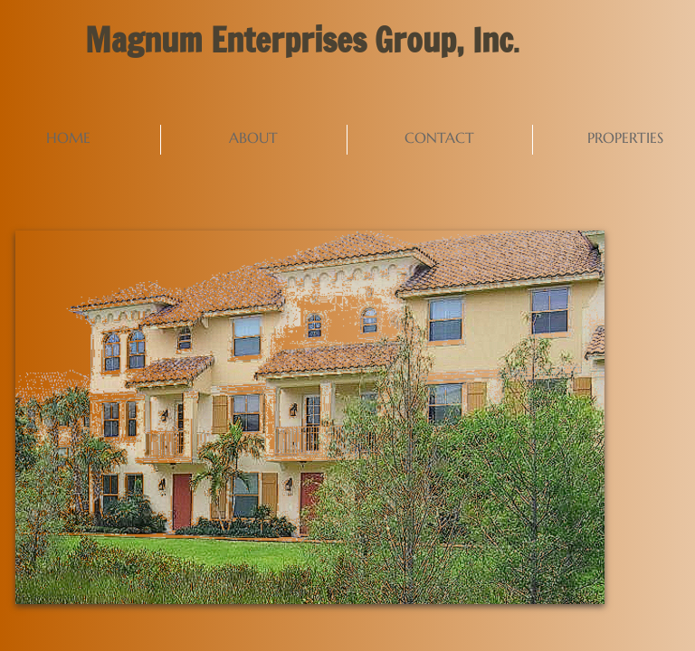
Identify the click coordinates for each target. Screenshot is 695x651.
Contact (439, 137)
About (253, 137)
